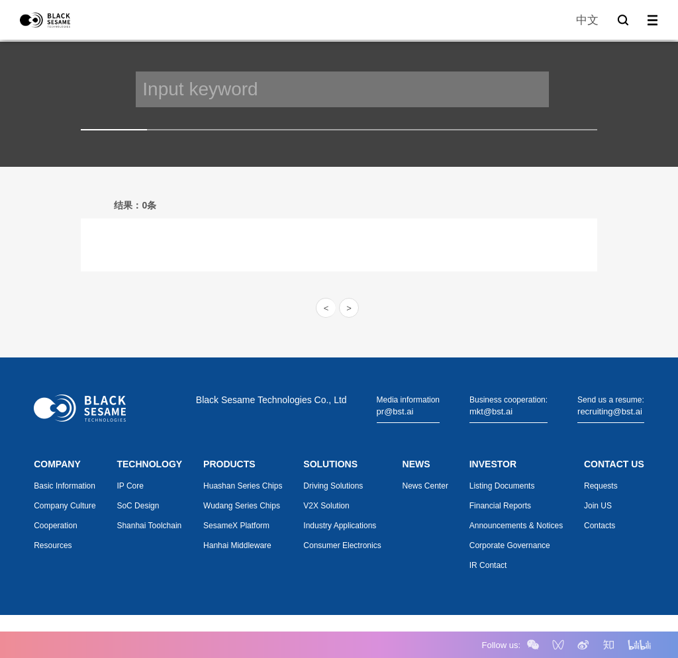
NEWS (416, 464)
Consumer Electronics (342, 545)
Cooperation (55, 525)
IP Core (130, 486)
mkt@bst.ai (490, 411)
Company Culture (64, 505)
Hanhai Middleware (237, 545)
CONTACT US (614, 464)
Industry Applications (339, 525)
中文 (587, 20)
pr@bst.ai (395, 411)
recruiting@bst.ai (609, 411)
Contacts (599, 525)
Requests (601, 486)
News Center (425, 486)
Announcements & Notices (516, 525)
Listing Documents (502, 486)
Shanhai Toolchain (149, 525)
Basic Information (64, 486)
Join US (598, 505)
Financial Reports (500, 505)
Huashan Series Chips (242, 486)
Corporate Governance (509, 545)
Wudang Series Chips (241, 505)
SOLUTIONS (330, 464)
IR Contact (488, 565)
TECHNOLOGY (149, 464)
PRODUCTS (229, 464)
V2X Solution (326, 505)
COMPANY (57, 464)
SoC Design (138, 505)
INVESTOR (492, 464)
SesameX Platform (236, 525)
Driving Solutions (333, 486)
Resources (53, 545)
